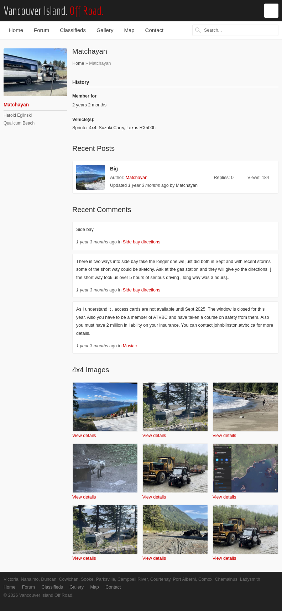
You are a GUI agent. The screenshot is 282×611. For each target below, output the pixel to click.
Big (114, 169)
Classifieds (73, 30)
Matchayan (136, 177)
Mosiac (130, 345)
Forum (41, 30)
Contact (154, 30)
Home (16, 30)
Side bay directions (142, 241)
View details (84, 435)
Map (129, 30)
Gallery (105, 30)
